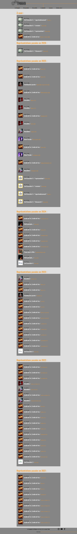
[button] (35, 20)
